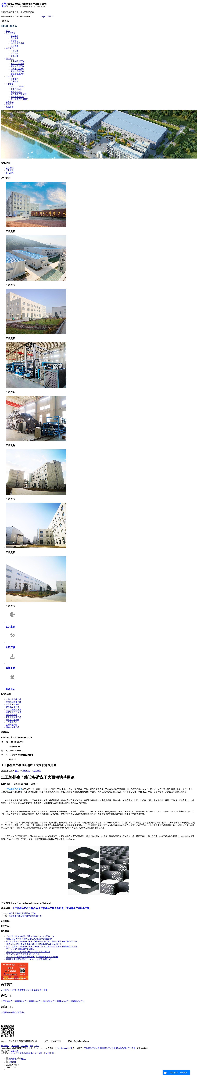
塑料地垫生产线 (17, 71)
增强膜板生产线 (17, 74)
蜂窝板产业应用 (17, 97)
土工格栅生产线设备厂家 (76, 908)
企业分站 (15, 1046)
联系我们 (10, 104)
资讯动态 (14, 56)
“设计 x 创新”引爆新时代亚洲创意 (20, 949)
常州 (37, 1053)
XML (36, 1046)
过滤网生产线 (11, 725)
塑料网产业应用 (17, 86)
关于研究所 (10, 33)
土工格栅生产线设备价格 (25, 908)
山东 (13, 1053)
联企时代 (14, 1051)
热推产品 (5, 1046)
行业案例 (10, 84)
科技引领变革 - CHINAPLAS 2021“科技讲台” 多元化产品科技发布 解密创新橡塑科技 (41, 941)
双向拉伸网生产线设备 (125, 1048)
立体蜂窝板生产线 (13, 702)
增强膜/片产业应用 (19, 94)
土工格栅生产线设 (13, 710)
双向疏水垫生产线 (13, 717)
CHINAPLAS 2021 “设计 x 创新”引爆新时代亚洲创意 (28, 952)
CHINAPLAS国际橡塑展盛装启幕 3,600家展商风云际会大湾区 (32, 957)
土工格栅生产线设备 (91, 1048)
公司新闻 (14, 51)
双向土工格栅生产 (13, 704)
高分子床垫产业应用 (19, 99)
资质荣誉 (14, 41)
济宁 (54, 1053)
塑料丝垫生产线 (17, 66)
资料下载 (10, 102)
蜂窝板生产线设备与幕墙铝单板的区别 (25, 916)
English (44, 16)
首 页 (17, 771)
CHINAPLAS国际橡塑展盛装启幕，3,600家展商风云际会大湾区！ (34, 944)
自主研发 (14, 81)
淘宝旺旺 (11, 1062)
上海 (45, 1053)
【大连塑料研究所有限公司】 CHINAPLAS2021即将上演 (30, 936)
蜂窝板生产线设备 (13, 712)
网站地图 (24, 1046)
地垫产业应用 (16, 92)
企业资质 (14, 46)
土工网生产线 (11, 722)
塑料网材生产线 (17, 64)
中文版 (51, 16)
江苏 (17, 1053)
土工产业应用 (16, 89)
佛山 (32, 1053)
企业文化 (14, 38)
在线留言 (10, 107)
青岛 (22, 1053)
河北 (50, 1053)
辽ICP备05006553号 (64, 1048)
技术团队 (14, 79)
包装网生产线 (11, 715)
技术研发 (10, 76)
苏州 (41, 1053)
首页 (8, 31)
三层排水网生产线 (13, 699)
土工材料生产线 (17, 61)
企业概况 (14, 36)
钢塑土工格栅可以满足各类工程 (22, 913)
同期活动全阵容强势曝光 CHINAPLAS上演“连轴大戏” (29, 939)
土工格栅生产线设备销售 (51, 908)
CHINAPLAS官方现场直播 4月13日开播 (22, 954)
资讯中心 (10, 48)
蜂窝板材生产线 (17, 69)
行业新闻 (14, 53)
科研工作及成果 (17, 43)
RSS (31, 1046)
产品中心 (10, 59)
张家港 (27, 1053)
